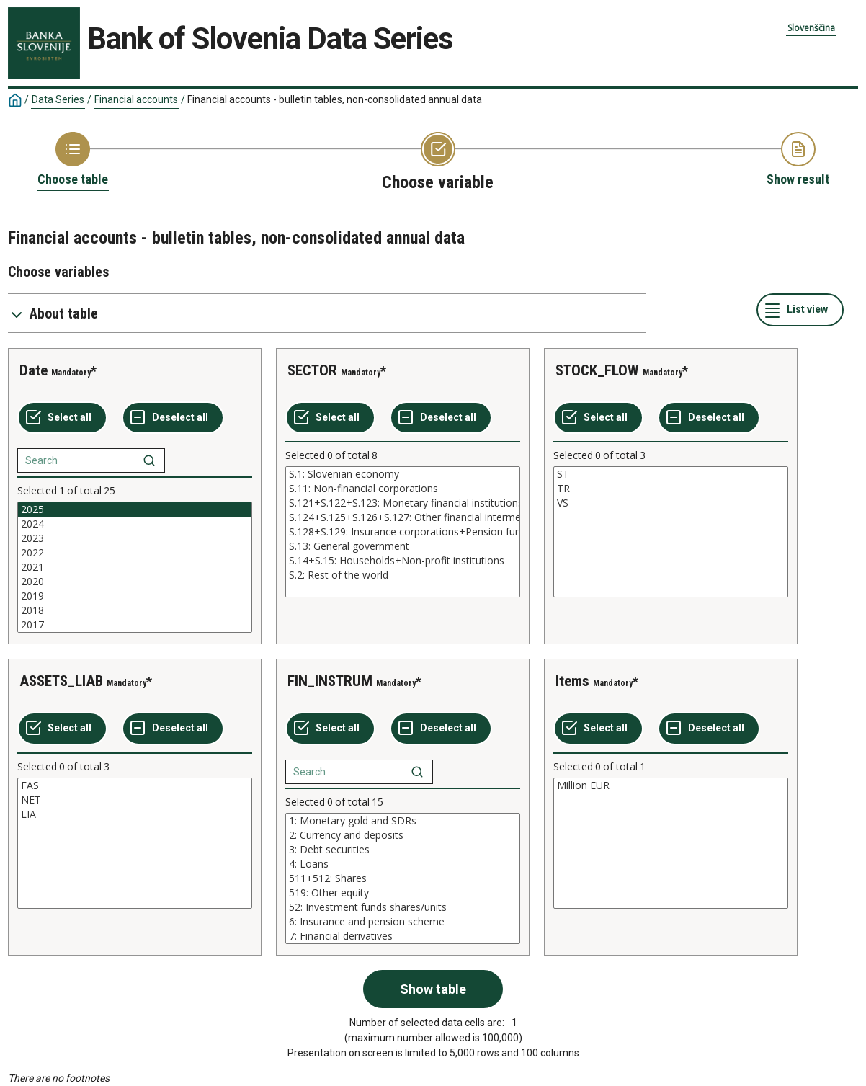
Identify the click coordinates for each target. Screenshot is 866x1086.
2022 (134, 553)
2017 (134, 625)
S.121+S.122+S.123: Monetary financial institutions (402, 503)
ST (670, 474)
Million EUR (670, 785)
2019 (134, 596)
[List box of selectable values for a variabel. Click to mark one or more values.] (134, 567)
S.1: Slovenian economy (402, 474)
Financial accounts (136, 99)
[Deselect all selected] (173, 418)
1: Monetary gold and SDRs (402, 821)
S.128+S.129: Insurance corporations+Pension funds (402, 532)
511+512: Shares (402, 878)
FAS (134, 785)
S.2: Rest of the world (402, 575)
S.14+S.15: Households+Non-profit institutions (402, 560)
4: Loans (402, 864)
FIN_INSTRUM (329, 681)
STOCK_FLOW (597, 370)
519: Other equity (402, 893)
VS (670, 503)
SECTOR (312, 370)
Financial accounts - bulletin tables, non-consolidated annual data (334, 99)
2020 (134, 581)
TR (670, 488)
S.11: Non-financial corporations (402, 488)
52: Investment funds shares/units (402, 907)
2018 (134, 610)
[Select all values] (62, 418)
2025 (134, 509)
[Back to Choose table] (73, 160)
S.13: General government (402, 546)
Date (33, 370)
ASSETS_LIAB (61, 681)
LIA (134, 814)
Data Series (58, 99)
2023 (134, 538)
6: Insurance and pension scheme (402, 921)
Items (572, 681)
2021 (134, 567)
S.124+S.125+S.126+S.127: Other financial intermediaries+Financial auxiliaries (402, 517)
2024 (134, 524)
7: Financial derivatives (402, 936)
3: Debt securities (402, 849)
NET (134, 800)
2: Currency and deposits (402, 835)
